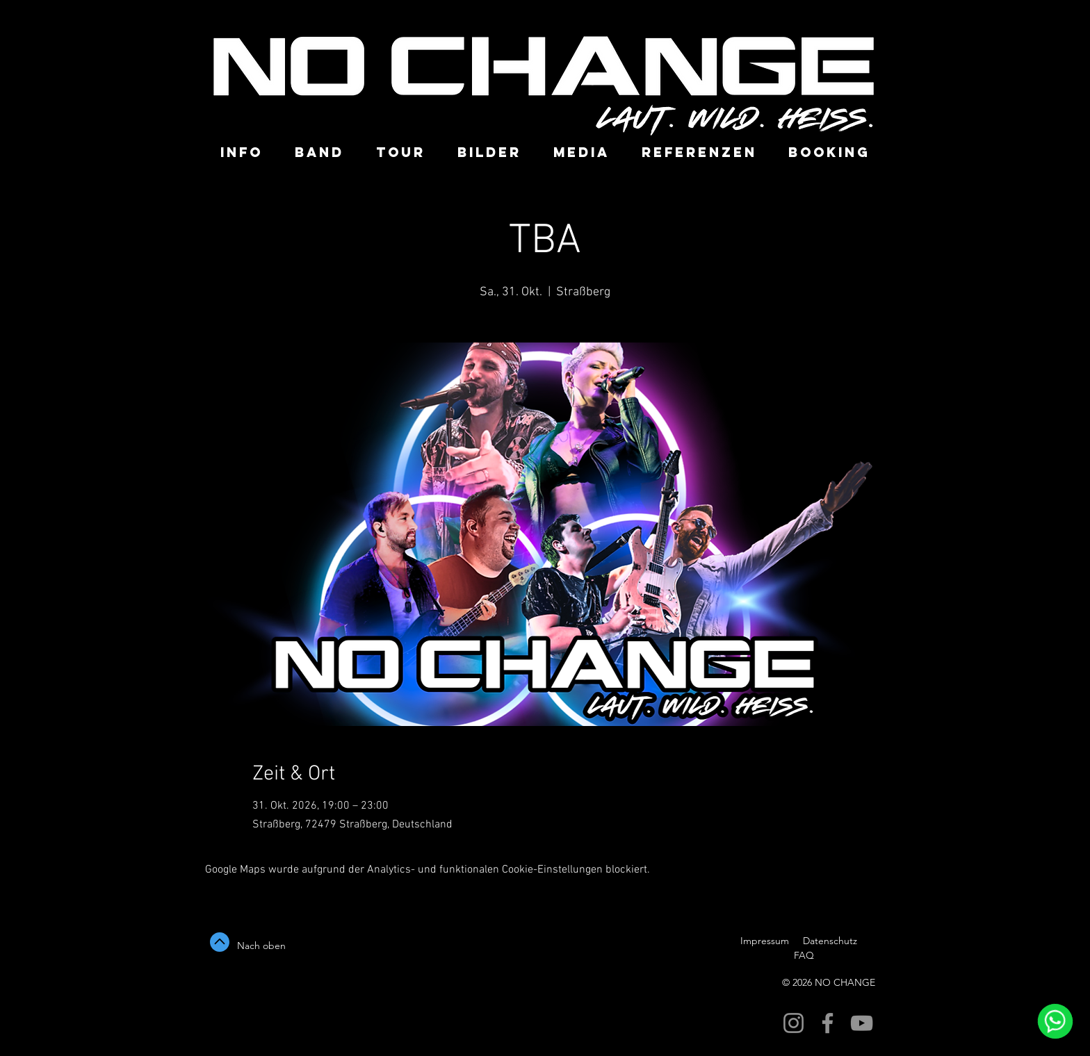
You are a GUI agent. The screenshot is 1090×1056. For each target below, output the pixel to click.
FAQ (802, 955)
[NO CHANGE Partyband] (793, 1023)
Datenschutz (831, 940)
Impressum (764, 940)
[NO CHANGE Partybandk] (827, 1023)
